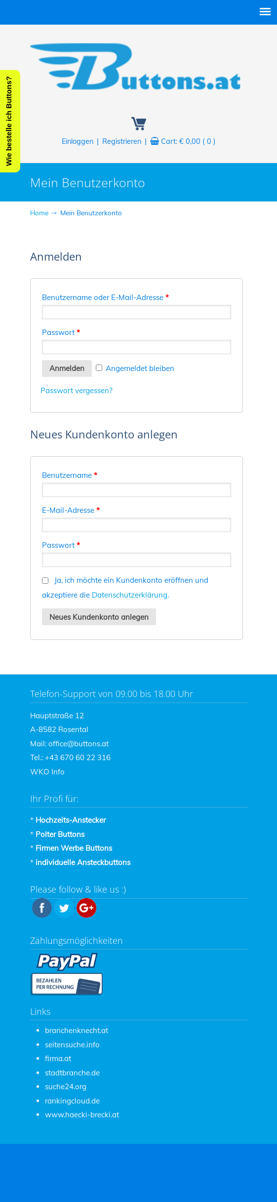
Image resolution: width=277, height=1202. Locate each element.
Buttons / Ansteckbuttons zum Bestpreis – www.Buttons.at (138, 64)
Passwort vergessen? (76, 390)
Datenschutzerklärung (129, 595)
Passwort (61, 332)
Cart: (188, 141)
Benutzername (69, 475)
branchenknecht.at (76, 1030)
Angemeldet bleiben (135, 368)
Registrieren (121, 141)
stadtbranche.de (72, 1072)
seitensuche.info (72, 1044)
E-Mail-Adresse (71, 510)
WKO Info (47, 771)
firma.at (58, 1058)
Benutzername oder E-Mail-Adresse (105, 297)
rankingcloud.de (72, 1100)
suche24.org (65, 1086)
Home (39, 212)
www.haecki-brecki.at (82, 1114)
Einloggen (77, 141)
